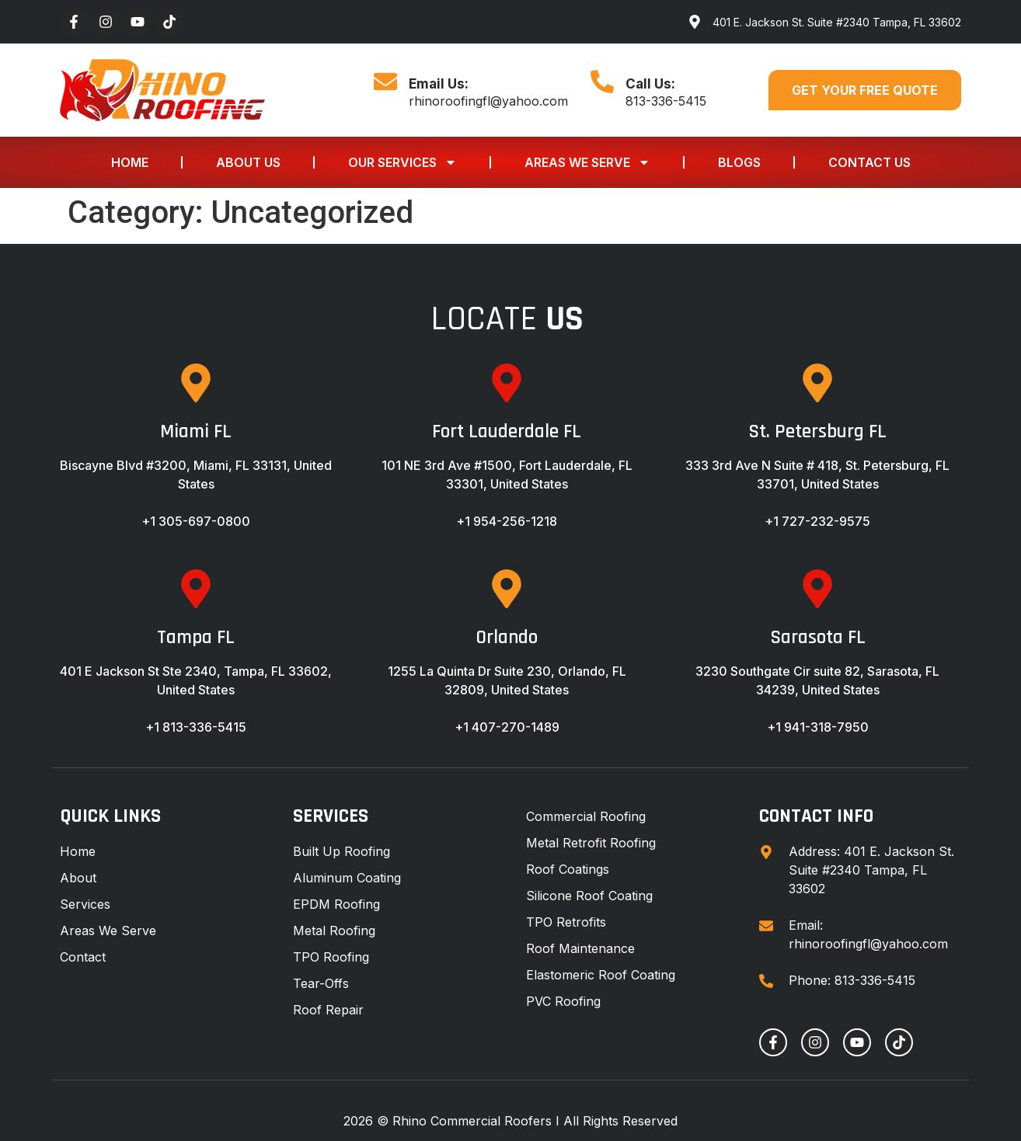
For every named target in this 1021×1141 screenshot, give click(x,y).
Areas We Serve (587, 162)
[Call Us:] (602, 81)
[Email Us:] (385, 81)
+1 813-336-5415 (195, 727)
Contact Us (869, 162)
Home (129, 162)
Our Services (402, 162)
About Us (248, 162)
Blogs (739, 162)
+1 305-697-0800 (195, 521)
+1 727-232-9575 (817, 521)
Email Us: (439, 84)
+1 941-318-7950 (818, 727)
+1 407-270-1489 (507, 727)
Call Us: (650, 84)
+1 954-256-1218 (506, 521)
